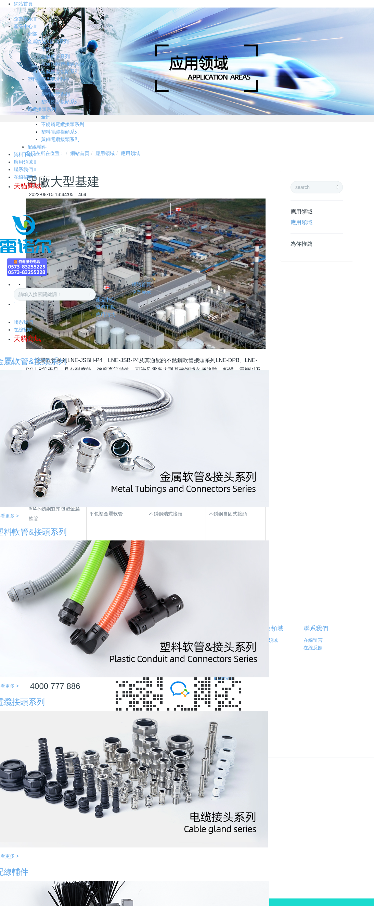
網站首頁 (23, 4)
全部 (32, 34)
